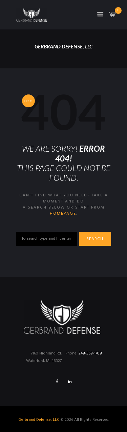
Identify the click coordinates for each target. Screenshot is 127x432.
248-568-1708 (90, 353)
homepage (63, 213)
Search (94, 239)
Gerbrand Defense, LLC (39, 419)
